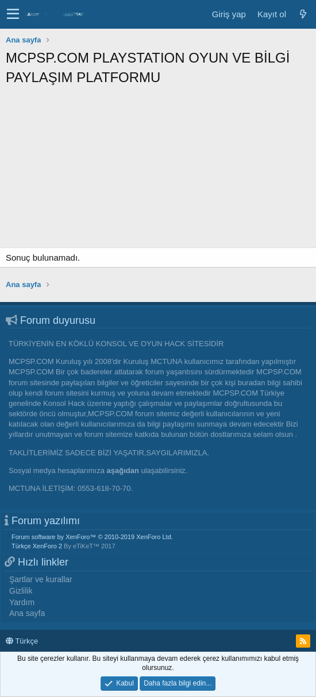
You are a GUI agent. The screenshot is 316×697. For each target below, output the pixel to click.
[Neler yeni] (303, 14)
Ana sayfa (27, 613)
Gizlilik (20, 590)
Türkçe (22, 641)
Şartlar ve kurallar (40, 579)
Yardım (21, 602)
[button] (13, 14)
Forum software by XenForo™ (92, 536)
